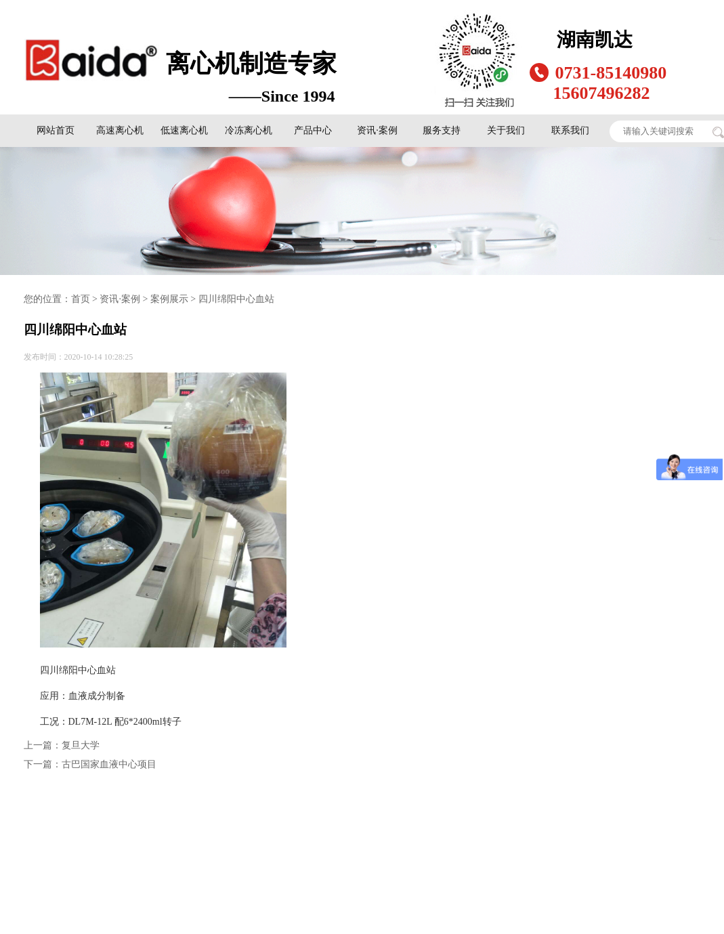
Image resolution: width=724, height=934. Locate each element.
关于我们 (506, 130)
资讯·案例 (377, 130)
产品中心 (313, 130)
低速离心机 (184, 130)
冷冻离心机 (248, 130)
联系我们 (570, 130)
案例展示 (169, 299)
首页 (80, 299)
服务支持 (442, 130)
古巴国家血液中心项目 (109, 764)
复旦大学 (81, 745)
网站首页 (55, 130)
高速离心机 (120, 130)
